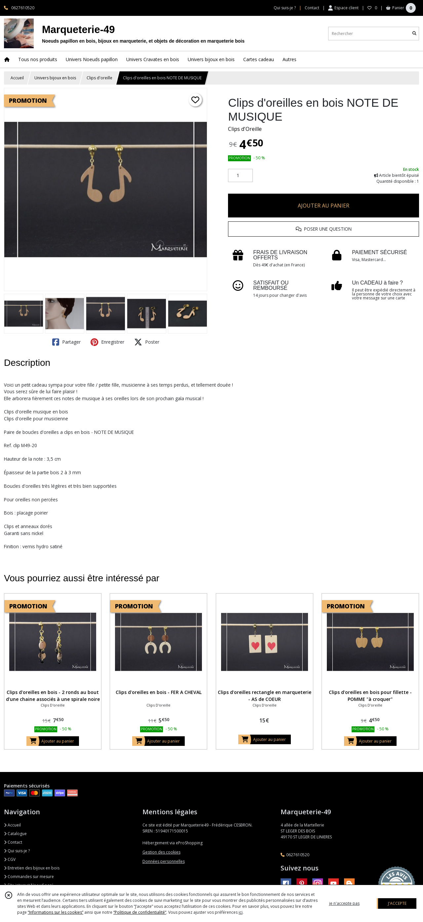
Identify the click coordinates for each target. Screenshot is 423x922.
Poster (146, 342)
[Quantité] (240, 175)
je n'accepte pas (344, 903)
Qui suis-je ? (17, 851)
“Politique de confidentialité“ (139, 912)
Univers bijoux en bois (55, 78)
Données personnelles (163, 861)
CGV (10, 859)
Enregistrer (107, 342)
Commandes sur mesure (29, 876)
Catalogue (15, 833)
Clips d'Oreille (245, 129)
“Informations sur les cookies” (55, 912)
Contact (312, 8)
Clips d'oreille (99, 78)
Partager (66, 342)
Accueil (17, 78)
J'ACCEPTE (397, 903)
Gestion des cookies (161, 852)
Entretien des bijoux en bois (31, 868)
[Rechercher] (414, 33)
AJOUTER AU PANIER (323, 205)
